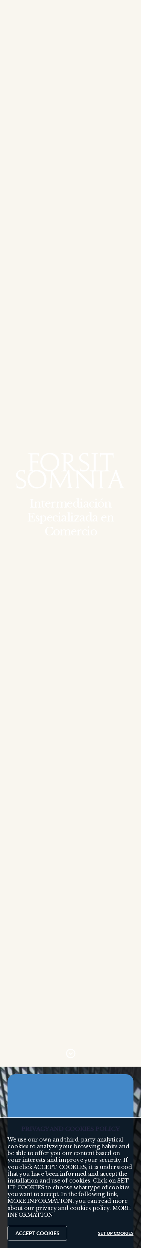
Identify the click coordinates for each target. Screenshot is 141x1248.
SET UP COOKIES (115, 1233)
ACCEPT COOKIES (37, 1233)
